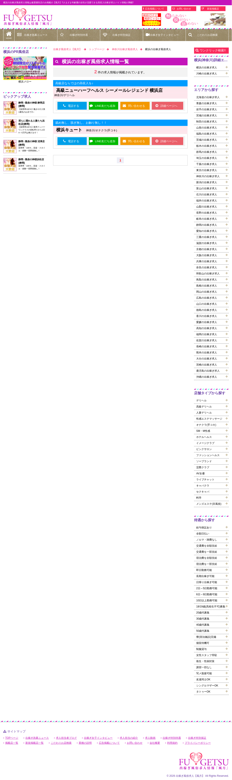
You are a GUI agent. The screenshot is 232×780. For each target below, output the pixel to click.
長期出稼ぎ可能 (205, 576)
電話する (73, 105)
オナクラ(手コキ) (206, 424)
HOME (8, 34)
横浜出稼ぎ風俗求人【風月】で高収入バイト (27, 16)
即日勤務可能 (204, 570)
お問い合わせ (184, 8)
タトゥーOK (203, 691)
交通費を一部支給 (206, 551)
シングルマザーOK (207, 685)
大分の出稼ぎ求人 (206, 358)
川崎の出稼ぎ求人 (206, 73)
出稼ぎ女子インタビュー (164, 34)
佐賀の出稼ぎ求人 (206, 340)
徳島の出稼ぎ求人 (206, 310)
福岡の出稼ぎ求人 (206, 334)
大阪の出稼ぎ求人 (206, 255)
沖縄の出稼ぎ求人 (206, 376)
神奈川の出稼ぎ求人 (208, 176)
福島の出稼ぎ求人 (206, 133)
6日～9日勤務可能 (206, 594)
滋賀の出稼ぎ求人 (206, 243)
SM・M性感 (203, 430)
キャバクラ (202, 485)
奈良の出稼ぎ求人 (206, 267)
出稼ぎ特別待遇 (79, 34)
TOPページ (11, 737)
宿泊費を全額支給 (206, 557)
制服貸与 (201, 649)
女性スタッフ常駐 (206, 655)
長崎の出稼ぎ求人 (206, 346)
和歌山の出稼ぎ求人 (208, 273)
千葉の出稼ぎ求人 (206, 164)
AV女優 (200, 473)
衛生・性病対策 (205, 661)
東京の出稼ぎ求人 (206, 170)
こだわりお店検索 (207, 34)
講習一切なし (204, 667)
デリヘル (201, 400)
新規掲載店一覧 (34, 742)
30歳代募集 (202, 618)
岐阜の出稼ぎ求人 (206, 218)
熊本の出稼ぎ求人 (206, 352)
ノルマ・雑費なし (206, 539)
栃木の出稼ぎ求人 (206, 145)
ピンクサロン (204, 449)
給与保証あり (204, 527)
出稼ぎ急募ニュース (35, 34)
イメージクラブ (205, 443)
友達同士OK (203, 679)
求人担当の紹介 (129, 737)
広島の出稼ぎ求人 (206, 297)
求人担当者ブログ (66, 737)
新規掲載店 (213, 8)
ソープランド (204, 461)
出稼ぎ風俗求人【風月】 (67, 49)
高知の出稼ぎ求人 (206, 328)
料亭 (198, 497)
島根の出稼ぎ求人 (206, 285)
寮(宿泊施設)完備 (206, 636)
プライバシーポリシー (198, 742)
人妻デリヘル (204, 412)
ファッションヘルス (208, 455)
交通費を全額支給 (206, 545)
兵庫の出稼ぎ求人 (206, 261)
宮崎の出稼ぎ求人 (206, 364)
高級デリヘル (204, 406)
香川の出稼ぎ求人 (206, 316)
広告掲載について (154, 8)
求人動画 (150, 737)
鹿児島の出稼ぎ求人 (208, 370)
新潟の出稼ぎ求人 (206, 182)
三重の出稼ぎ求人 (206, 237)
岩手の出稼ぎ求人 (206, 109)
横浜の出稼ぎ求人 (206, 67)
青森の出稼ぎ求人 (206, 103)
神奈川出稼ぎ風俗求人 (125, 49)
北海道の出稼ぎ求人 (208, 97)
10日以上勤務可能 (206, 600)
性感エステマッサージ (209, 418)
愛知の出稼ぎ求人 (206, 231)
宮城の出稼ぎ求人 (206, 115)
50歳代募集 (202, 630)
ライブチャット (205, 479)
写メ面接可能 (204, 673)
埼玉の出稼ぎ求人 (206, 158)
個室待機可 (202, 643)
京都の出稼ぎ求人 (206, 249)
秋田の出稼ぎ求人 (206, 121)
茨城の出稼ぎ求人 (206, 139)
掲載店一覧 (11, 742)
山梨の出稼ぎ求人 (206, 206)
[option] (183, 19)
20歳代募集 (202, 612)
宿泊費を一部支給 (206, 564)
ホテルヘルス (204, 437)
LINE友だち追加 (105, 105)
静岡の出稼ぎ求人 (206, 224)
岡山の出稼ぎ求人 (206, 291)
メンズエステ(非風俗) (208, 503)
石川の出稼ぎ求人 (206, 194)
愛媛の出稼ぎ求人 (206, 322)
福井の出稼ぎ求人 (206, 200)
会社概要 (155, 742)
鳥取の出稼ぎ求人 (206, 279)
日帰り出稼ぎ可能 (206, 582)
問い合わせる (136, 105)
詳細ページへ (168, 105)
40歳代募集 (202, 624)
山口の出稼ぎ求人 (206, 303)
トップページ (97, 49)
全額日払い (202, 533)
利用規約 (172, 742)
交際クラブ (202, 467)
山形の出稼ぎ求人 (206, 127)
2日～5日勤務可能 (206, 588)
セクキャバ (202, 491)
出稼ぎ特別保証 (121, 34)
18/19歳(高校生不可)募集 (210, 606)
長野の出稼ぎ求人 (206, 212)
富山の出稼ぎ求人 (206, 188)
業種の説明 (85, 742)
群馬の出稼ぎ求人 (206, 151)
